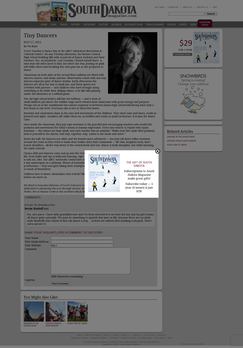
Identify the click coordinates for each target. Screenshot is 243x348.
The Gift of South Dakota (139, 164)
